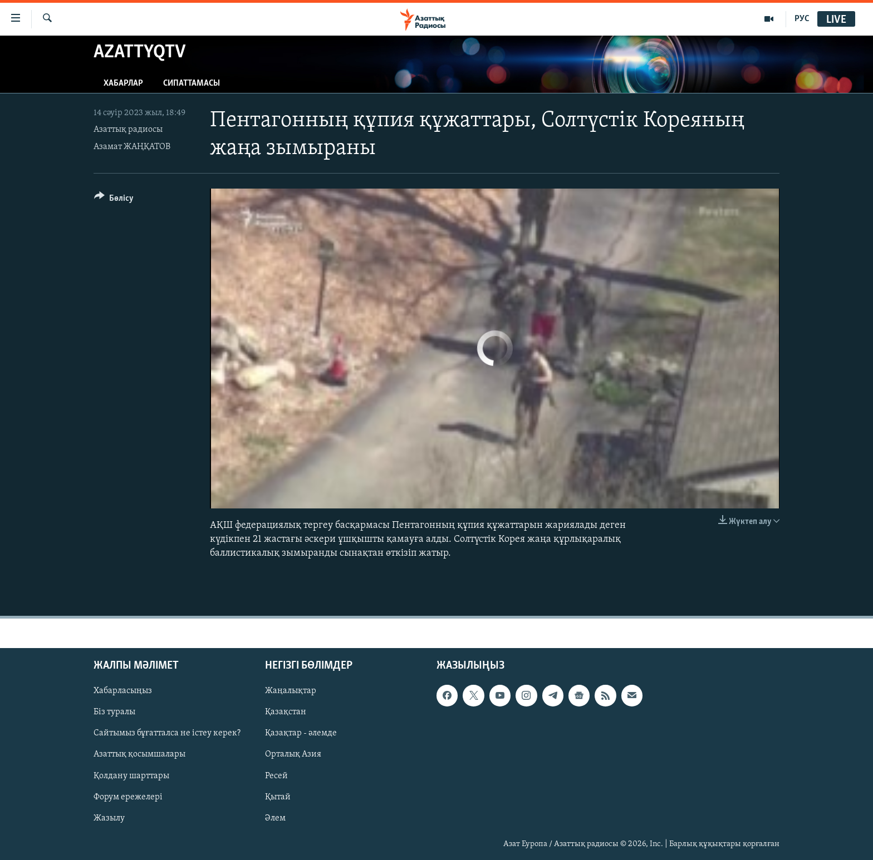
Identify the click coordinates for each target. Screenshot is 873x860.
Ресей (276, 775)
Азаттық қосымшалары (139, 754)
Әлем (275, 817)
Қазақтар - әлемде (301, 733)
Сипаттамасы (191, 83)
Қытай (278, 796)
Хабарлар (123, 83)
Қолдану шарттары (131, 775)
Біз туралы (114, 712)
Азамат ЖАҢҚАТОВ (132, 146)
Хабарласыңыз (123, 690)
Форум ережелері (128, 796)
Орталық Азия (293, 754)
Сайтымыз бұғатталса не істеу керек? (167, 733)
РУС (802, 18)
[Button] (114, 200)
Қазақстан (285, 712)
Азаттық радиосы (128, 129)
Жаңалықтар (290, 690)
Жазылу (109, 817)
